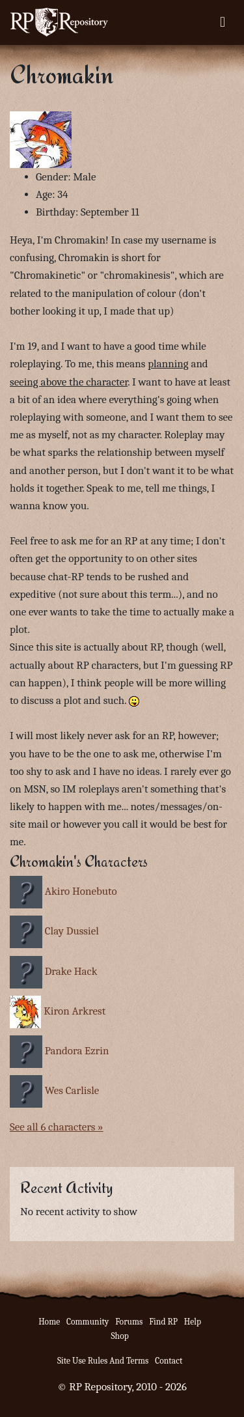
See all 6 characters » (56, 1127)
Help (192, 1321)
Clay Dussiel (72, 931)
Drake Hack (71, 971)
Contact (168, 1361)
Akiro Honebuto (81, 891)
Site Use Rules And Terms (103, 1361)
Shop (119, 1336)
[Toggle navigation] (222, 22)
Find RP (163, 1321)
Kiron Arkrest (74, 1011)
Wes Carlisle (72, 1090)
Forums (128, 1321)
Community (87, 1321)
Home (49, 1321)
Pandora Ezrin (77, 1051)
